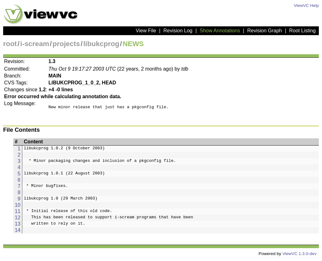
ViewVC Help (306, 5)
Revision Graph (264, 30)
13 (17, 225)
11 (17, 213)
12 (17, 219)
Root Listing (302, 30)
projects (66, 44)
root (10, 44)
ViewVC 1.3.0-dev (299, 255)
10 (17, 207)
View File (146, 30)
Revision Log (177, 30)
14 (17, 232)
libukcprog (101, 44)
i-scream (34, 44)
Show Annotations (220, 30)
